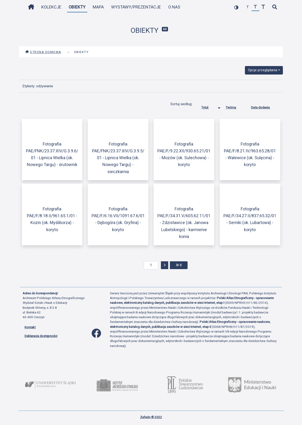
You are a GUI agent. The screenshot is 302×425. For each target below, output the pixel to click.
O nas (174, 6)
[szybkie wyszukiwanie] (274, 7)
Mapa (98, 6)
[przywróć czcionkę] (255, 7)
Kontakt (30, 327)
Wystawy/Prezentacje (136, 6)
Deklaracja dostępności (41, 336)
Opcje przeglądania (262, 70)
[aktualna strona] (151, 265)
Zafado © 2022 (151, 417)
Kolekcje (51, 6)
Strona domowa (43, 52)
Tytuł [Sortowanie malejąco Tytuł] (208, 106)
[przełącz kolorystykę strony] (236, 7)
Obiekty (77, 6)
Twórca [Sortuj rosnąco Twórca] (235, 106)
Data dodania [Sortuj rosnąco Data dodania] (264, 106)
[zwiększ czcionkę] (263, 7)
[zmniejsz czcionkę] (248, 7)
